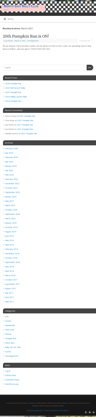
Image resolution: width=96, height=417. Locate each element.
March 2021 (10, 205)
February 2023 (11, 179)
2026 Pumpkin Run (13, 83)
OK (89, 67)
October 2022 (11, 188)
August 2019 (10, 231)
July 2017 (9, 293)
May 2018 (9, 266)
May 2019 (9, 240)
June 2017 (9, 297)
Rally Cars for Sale (13, 347)
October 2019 (11, 227)
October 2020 (11, 209)
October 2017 (11, 279)
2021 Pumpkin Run (27, 116)
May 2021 (9, 201)
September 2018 (12, 262)
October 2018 (11, 258)
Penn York (9, 329)
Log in (7, 371)
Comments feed (12, 379)
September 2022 (12, 192)
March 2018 (10, 275)
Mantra (55, 410)
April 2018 (9, 271)
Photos (8, 334)
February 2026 (11, 148)
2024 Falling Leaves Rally (16, 96)
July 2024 (9, 161)
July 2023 (9, 170)
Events (8, 321)
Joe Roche (9, 41)
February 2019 (11, 249)
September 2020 (12, 214)
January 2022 (10, 196)
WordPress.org (11, 384)
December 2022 (12, 183)
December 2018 (12, 253)
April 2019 (9, 244)
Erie (7, 316)
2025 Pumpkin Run (13, 92)
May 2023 (9, 174)
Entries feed (10, 375)
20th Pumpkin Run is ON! (26, 36)
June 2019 (9, 236)
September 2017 (12, 284)
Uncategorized (32, 41)
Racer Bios (9, 343)
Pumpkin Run (10, 338)
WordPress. (64, 410)
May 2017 (9, 301)
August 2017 (10, 288)
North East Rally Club (21, 6)
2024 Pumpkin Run (13, 101)
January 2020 (10, 223)
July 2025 (9, 153)
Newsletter (10, 325)
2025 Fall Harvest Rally (15, 88)
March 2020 (10, 218)
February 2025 (11, 157)
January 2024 (10, 166)
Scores (8, 351)
